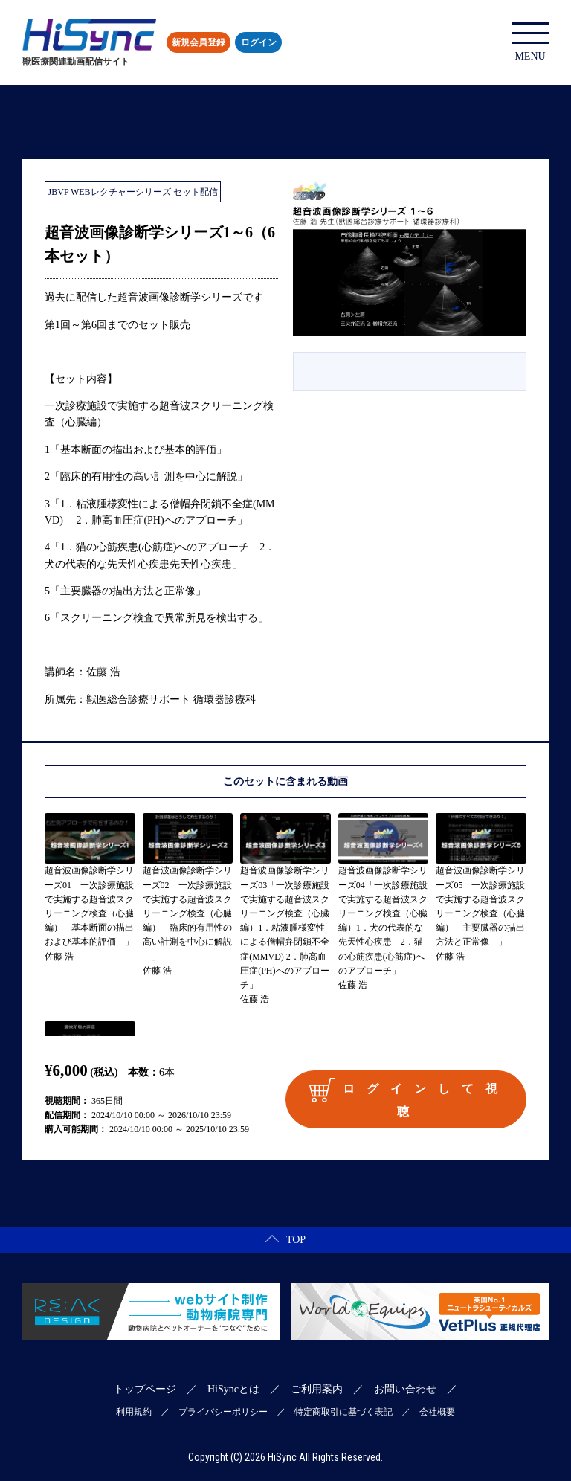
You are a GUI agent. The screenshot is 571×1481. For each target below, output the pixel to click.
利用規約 (134, 1412)
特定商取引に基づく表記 (343, 1412)
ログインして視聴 (409, 1097)
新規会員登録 (198, 42)
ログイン (259, 42)
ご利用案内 (317, 1389)
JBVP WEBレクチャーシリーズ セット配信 (133, 192)
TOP (285, 1239)
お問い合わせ (405, 1389)
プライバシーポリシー (223, 1412)
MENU (530, 42)
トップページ (145, 1389)
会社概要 (437, 1412)
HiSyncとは (233, 1389)
